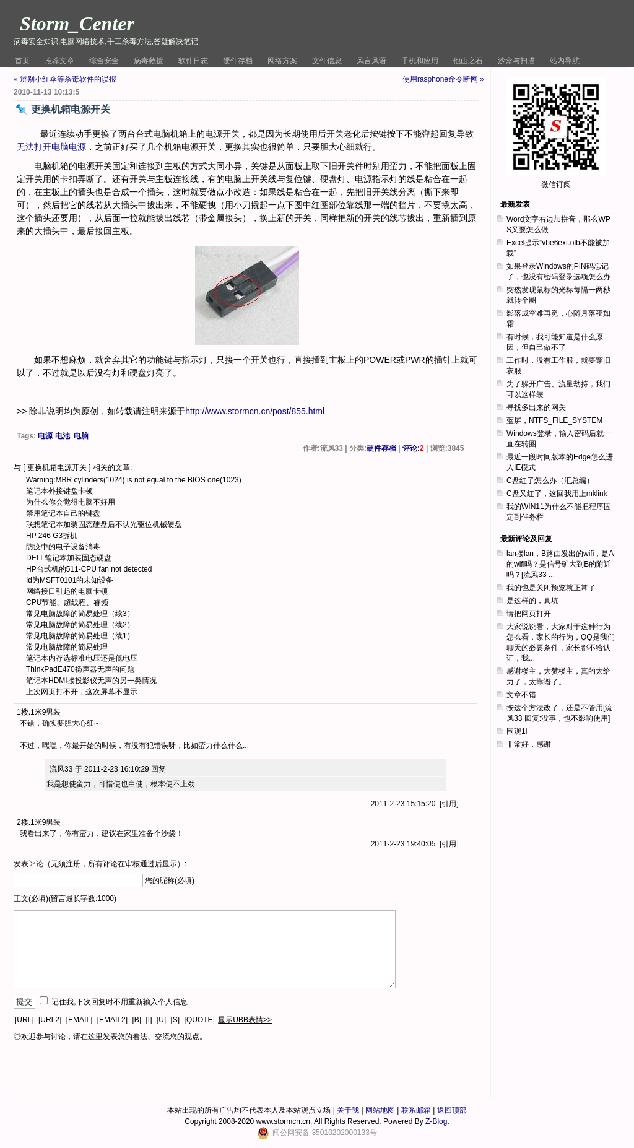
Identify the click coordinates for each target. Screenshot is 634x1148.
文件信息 (327, 60)
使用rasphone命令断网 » (443, 79)
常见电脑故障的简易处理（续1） (80, 636)
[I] (148, 1019)
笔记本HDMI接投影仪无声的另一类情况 (91, 680)
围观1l (516, 731)
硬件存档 (238, 60)
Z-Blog (436, 1121)
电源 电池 (53, 436)
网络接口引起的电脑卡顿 (67, 591)
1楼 (22, 712)
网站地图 (380, 1110)
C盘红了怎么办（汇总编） (550, 480)
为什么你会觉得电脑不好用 (70, 502)
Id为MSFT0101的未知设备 (69, 580)
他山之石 (468, 60)
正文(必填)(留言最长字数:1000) (65, 898)
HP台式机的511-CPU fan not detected (89, 569)
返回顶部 (452, 1110)
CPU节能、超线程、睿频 (67, 602)
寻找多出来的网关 (536, 407)
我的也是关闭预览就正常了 (551, 587)
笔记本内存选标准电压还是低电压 (81, 658)
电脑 (81, 436)
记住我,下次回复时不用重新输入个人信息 (119, 1002)
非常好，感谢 (528, 744)
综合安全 (104, 60)
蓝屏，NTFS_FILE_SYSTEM (554, 420)
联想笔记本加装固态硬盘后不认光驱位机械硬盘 (104, 524)
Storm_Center (77, 23)
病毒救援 (148, 60)
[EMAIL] (79, 1019)
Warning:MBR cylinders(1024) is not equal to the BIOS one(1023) (133, 480)
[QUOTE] (200, 1019)
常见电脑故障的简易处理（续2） (80, 624)
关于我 (348, 1110)
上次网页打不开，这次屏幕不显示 (81, 691)
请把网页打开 (528, 613)
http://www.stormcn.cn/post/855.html (254, 411)
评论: (413, 448)
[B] (136, 1019)
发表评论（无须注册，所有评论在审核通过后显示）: (100, 863)
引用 (448, 803)
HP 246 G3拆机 (51, 535)
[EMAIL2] (112, 1019)
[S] (175, 1019)
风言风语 (371, 60)
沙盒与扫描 (516, 60)
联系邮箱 (416, 1110)
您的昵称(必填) (169, 880)
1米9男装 (45, 712)
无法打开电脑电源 (51, 147)
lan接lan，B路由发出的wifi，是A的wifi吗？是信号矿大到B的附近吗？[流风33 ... (560, 564)
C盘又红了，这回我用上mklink (556, 493)
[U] (161, 1019)
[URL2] (49, 1019)
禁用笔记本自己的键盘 (63, 513)
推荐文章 (59, 60)
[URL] (24, 1019)
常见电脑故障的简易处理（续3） (80, 613)
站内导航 (565, 60)
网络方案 (282, 60)
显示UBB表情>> (245, 1019)
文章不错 (521, 694)
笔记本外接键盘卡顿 (59, 491)
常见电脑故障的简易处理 (67, 647)
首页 (22, 60)
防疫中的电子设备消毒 (63, 546)
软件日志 (193, 60)
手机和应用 (419, 60)
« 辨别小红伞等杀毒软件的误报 (65, 79)
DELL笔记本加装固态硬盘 (68, 558)
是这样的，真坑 (532, 600)
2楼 (22, 822)
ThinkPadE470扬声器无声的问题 (80, 669)
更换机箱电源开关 (57, 467)
